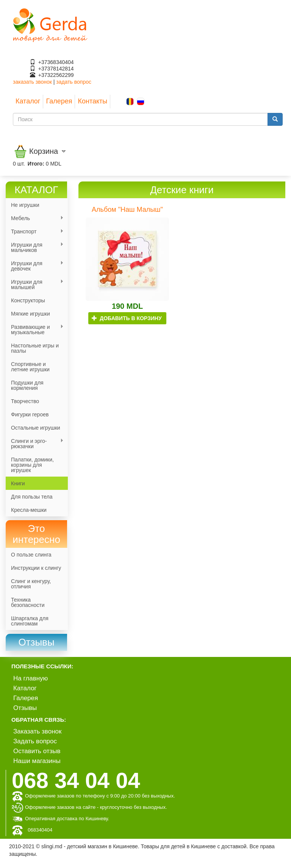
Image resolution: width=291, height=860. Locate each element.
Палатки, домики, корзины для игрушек (32, 465)
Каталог (28, 101)
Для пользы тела (32, 497)
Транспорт (35, 231)
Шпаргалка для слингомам (29, 621)
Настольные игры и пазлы (35, 348)
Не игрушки (25, 205)
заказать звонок (32, 82)
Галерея (59, 101)
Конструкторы (28, 300)
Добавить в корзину (127, 318)
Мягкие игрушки (30, 314)
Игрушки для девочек (35, 266)
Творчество (25, 401)
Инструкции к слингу (36, 568)
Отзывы (25, 707)
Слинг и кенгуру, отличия (31, 583)
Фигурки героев (29, 414)
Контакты (92, 101)
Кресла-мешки (29, 510)
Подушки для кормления (27, 385)
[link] (36, 642)
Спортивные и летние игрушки (30, 366)
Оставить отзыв (37, 751)
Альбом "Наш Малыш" (127, 209)
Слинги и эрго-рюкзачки (35, 443)
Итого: (36, 164)
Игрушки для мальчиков (35, 247)
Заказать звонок (37, 731)
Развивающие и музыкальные (35, 329)
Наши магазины (37, 761)
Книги (18, 483)
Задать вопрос (35, 741)
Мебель (35, 218)
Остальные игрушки (35, 428)
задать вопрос (73, 82)
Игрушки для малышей (35, 284)
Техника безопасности (28, 602)
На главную (30, 678)
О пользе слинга (31, 555)
